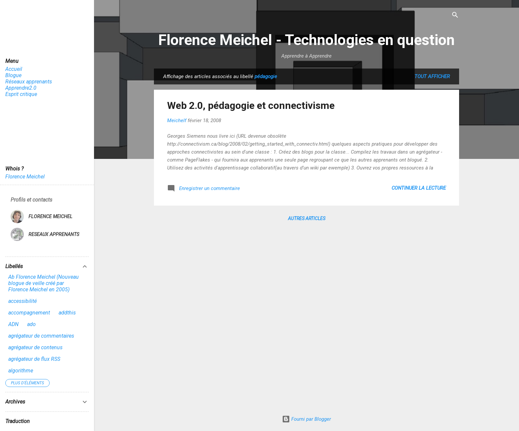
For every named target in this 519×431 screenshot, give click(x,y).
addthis (67, 313)
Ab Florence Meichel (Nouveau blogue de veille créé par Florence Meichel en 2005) (43, 283)
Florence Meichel (25, 176)
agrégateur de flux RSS (34, 359)
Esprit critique (21, 94)
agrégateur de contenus (35, 347)
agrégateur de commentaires (41, 336)
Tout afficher (432, 76)
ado (31, 324)
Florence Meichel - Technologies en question (306, 40)
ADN (13, 324)
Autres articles (306, 218)
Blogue (13, 75)
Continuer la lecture (419, 188)
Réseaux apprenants (28, 81)
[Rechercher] (455, 15)
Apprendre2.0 (20, 88)
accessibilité (22, 301)
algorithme (20, 370)
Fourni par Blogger (306, 419)
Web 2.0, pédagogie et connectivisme (251, 105)
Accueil (13, 69)
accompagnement (29, 313)
